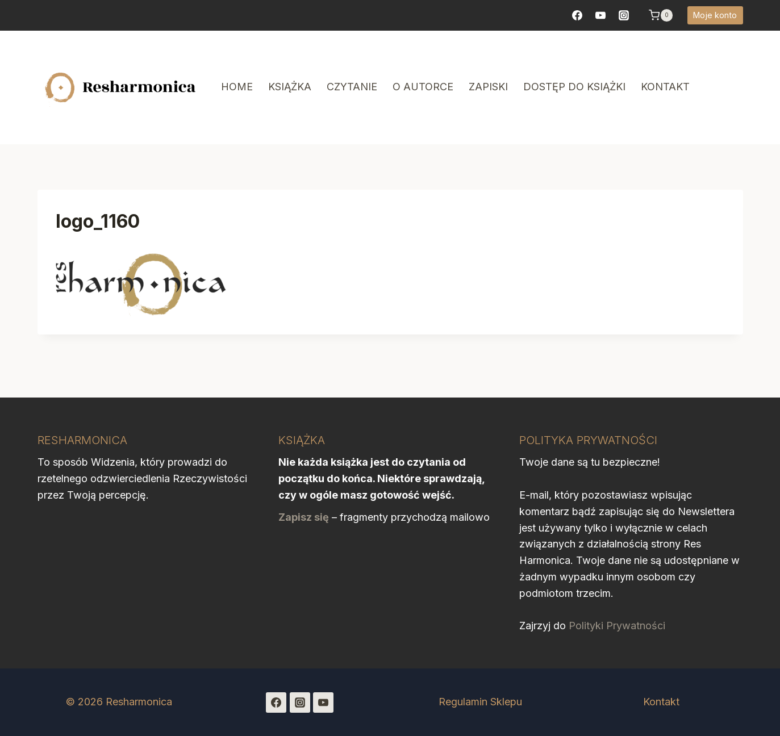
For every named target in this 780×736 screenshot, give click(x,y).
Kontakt (665, 87)
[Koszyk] (661, 15)
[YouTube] (600, 15)
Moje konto (715, 15)
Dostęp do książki (574, 87)
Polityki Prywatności (617, 626)
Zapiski (488, 87)
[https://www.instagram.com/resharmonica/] (624, 15)
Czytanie (352, 87)
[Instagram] (300, 702)
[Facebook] (577, 15)
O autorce (423, 87)
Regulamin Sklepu (480, 702)
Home (237, 87)
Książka (289, 87)
